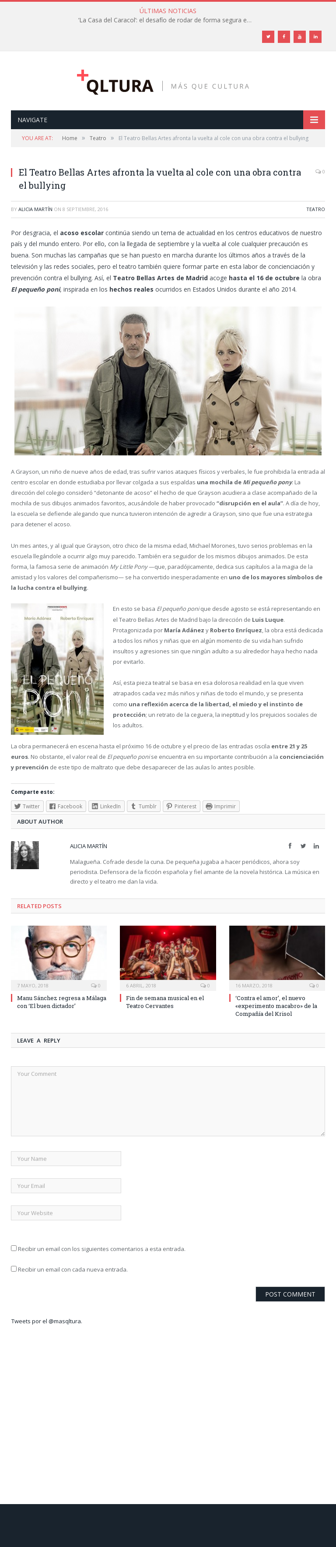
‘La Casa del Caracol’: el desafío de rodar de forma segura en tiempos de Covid (168, 20)
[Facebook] (284, 37)
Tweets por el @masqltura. (46, 1321)
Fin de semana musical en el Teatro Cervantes (165, 1002)
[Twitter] (268, 37)
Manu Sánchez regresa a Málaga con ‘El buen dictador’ (61, 1002)
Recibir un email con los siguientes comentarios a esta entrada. (102, 1249)
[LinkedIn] (315, 37)
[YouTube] (300, 37)
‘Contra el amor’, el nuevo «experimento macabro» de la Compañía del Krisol (276, 1006)
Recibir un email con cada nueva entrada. (73, 1269)
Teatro (315, 209)
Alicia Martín (35, 209)
